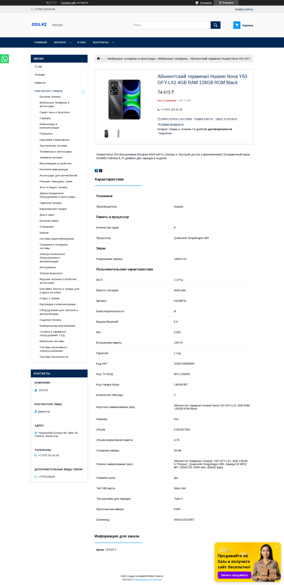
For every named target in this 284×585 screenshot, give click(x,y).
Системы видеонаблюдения (57, 238)
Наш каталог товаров (48, 90)
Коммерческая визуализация (57, 325)
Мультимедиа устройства (55, 163)
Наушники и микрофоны (54, 139)
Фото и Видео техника (53, 187)
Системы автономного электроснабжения (53, 349)
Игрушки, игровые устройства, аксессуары (58, 281)
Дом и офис (47, 214)
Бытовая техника (50, 96)
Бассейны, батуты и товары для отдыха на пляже (59, 290)
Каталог (60, 42)
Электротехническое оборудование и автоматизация (52, 258)
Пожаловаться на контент (147, 579)
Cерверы (45, 118)
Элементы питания (51, 157)
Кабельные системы (52, 341)
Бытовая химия (49, 220)
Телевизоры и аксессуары (56, 151)
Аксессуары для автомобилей (58, 175)
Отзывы (40, 74)
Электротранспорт (51, 273)
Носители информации (54, 169)
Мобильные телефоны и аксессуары (131, 58)
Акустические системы (53, 145)
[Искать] (215, 25)
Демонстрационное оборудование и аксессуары (57, 195)
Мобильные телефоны (173, 58)
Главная (40, 42)
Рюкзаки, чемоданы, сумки (56, 181)
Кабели (44, 232)
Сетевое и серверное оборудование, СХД (53, 333)
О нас (81, 42)
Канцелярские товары (53, 208)
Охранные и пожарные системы (54, 246)
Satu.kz (159, 576)
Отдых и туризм (49, 298)
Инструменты (48, 267)
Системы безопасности (54, 356)
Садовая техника (50, 319)
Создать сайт (68, 2)
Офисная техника (50, 202)
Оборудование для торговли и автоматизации (59, 312)
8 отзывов (206, 2)
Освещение (47, 226)
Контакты (100, 42)
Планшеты (46, 133)
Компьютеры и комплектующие (49, 126)
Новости (40, 82)
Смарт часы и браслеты (55, 112)
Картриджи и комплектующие (58, 304)
